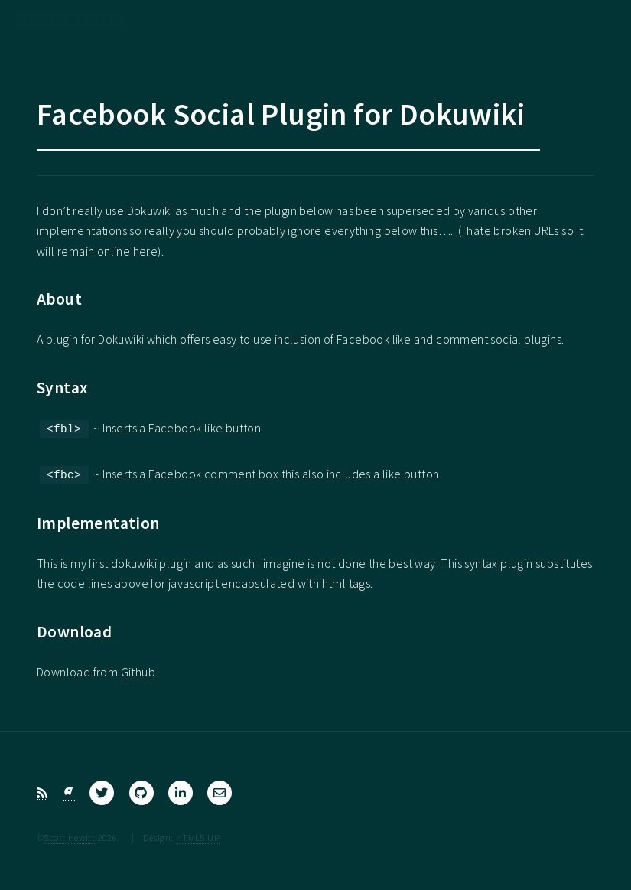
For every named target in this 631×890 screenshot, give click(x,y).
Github (138, 672)
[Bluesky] (69, 793)
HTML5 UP (198, 837)
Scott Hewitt (69, 837)
